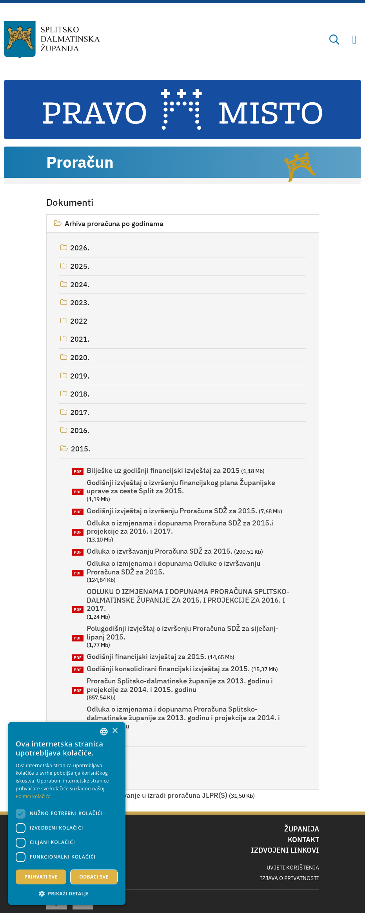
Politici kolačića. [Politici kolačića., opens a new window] (34, 796)
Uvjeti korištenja (293, 867)
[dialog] (66, 813)
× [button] (115, 731)
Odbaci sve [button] (94, 876)
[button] (67, 893)
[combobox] (104, 731)
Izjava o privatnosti (289, 878)
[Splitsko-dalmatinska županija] (52, 40)
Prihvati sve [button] (41, 876)
